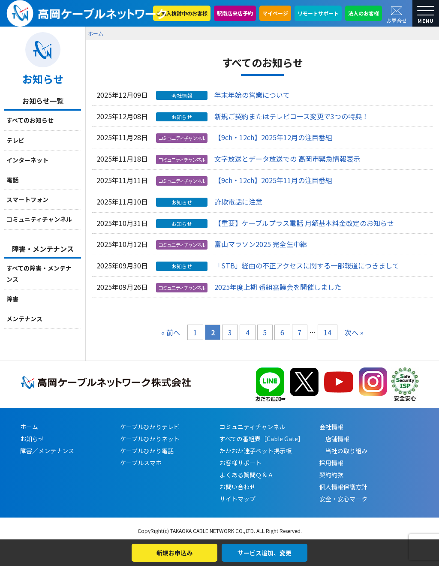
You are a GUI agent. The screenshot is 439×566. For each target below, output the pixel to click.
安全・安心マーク (343, 498)
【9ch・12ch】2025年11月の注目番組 (273, 180)
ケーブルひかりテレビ (150, 426)
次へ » (354, 332)
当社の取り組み (343, 450)
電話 (12, 179)
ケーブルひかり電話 (147, 450)
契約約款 (331, 474)
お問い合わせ (238, 486)
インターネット (27, 160)
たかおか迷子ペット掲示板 (256, 450)
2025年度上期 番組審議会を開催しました (277, 287)
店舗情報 (334, 438)
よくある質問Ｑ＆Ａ (247, 474)
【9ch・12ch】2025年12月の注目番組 (273, 137)
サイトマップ (238, 498)
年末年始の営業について (252, 95)
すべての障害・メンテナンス (39, 273)
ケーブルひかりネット (150, 438)
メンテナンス (24, 318)
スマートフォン (27, 199)
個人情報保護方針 (343, 486)
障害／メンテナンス (47, 450)
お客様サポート (241, 462)
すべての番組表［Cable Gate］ (262, 438)
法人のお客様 (363, 13)
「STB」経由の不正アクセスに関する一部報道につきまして (306, 265)
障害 (12, 299)
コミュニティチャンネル (39, 219)
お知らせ (32, 438)
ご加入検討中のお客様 (181, 13)
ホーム (95, 33)
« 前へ (170, 332)
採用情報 (331, 462)
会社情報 (331, 426)
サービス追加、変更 (265, 552)
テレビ (15, 140)
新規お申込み (174, 552)
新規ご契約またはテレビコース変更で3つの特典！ (291, 116)
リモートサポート (318, 13)
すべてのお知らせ (30, 120)
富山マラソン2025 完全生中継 (260, 244)
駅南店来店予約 (235, 13)
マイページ (275, 13)
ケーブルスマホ (141, 462)
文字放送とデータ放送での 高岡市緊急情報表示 (287, 159)
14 (327, 332)
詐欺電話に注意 (238, 201)
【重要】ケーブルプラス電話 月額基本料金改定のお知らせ (304, 223)
